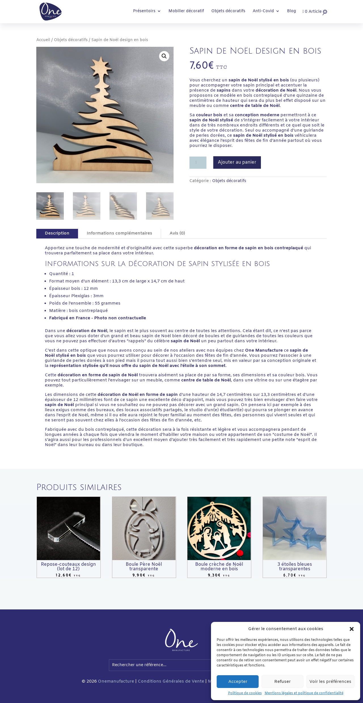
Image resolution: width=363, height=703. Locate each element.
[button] (351, 629)
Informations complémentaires (119, 233)
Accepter (237, 682)
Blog (291, 11)
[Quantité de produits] (197, 163)
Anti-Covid (263, 11)
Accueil (43, 40)
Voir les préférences (330, 682)
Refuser (282, 682)
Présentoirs (144, 11)
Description (57, 233)
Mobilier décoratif (186, 11)
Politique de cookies (245, 693)
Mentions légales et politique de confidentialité (304, 693)
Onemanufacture (116, 681)
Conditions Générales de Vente (171, 681)
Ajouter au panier (237, 162)
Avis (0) (177, 233)
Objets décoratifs (228, 11)
